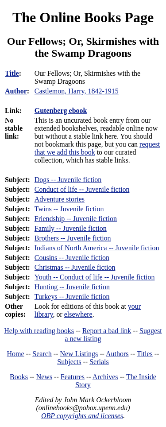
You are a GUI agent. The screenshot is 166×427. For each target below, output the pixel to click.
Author (16, 91)
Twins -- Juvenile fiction (69, 209)
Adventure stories (60, 199)
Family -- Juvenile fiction (71, 228)
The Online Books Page (83, 17)
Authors (117, 353)
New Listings (79, 353)
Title (12, 73)
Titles (145, 353)
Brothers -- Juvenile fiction (73, 238)
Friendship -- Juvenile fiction (76, 218)
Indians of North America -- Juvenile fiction (97, 248)
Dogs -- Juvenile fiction (68, 179)
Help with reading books (39, 330)
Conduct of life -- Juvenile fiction (82, 189)
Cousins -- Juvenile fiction (72, 257)
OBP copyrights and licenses (82, 415)
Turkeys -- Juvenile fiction (72, 296)
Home (15, 353)
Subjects (69, 361)
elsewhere (78, 314)
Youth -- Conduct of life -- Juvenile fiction (95, 277)
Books (19, 376)
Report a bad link (106, 330)
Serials (99, 361)
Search (42, 353)
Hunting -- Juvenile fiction (72, 287)
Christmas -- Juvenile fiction (75, 267)
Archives (105, 376)
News (44, 376)
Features (73, 376)
